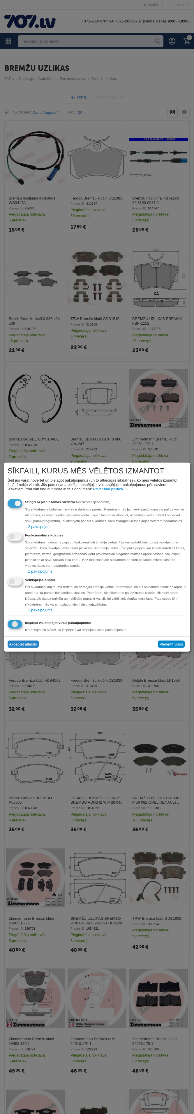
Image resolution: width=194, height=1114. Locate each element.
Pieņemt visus (171, 644)
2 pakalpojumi (38, 526)
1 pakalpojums (38, 571)
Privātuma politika (108, 489)
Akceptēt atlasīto (23, 644)
